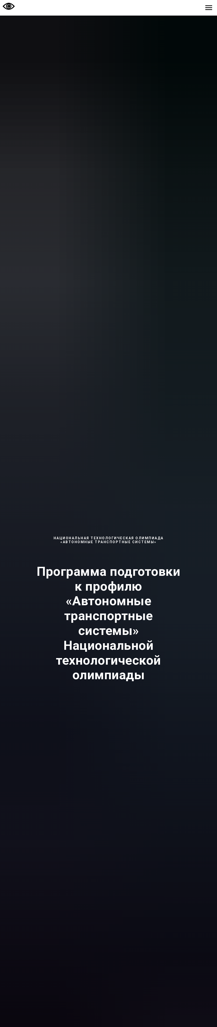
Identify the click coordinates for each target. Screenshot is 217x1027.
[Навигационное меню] (208, 7)
